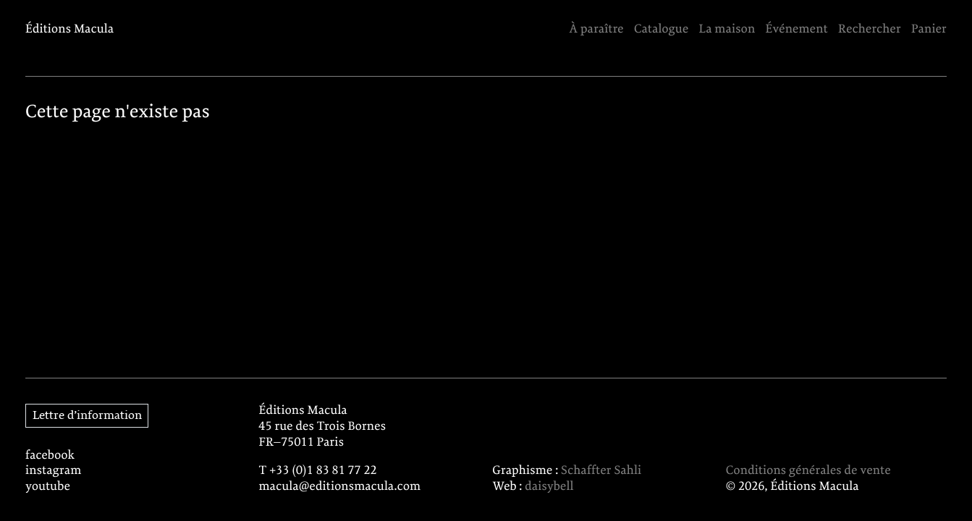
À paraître (596, 30)
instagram (53, 471)
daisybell (549, 487)
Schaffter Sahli (601, 471)
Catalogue (661, 30)
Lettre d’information (87, 416)
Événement (797, 30)
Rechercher (869, 30)
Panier (929, 30)
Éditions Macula (69, 30)
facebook (50, 456)
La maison (727, 30)
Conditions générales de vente (808, 471)
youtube (47, 487)
